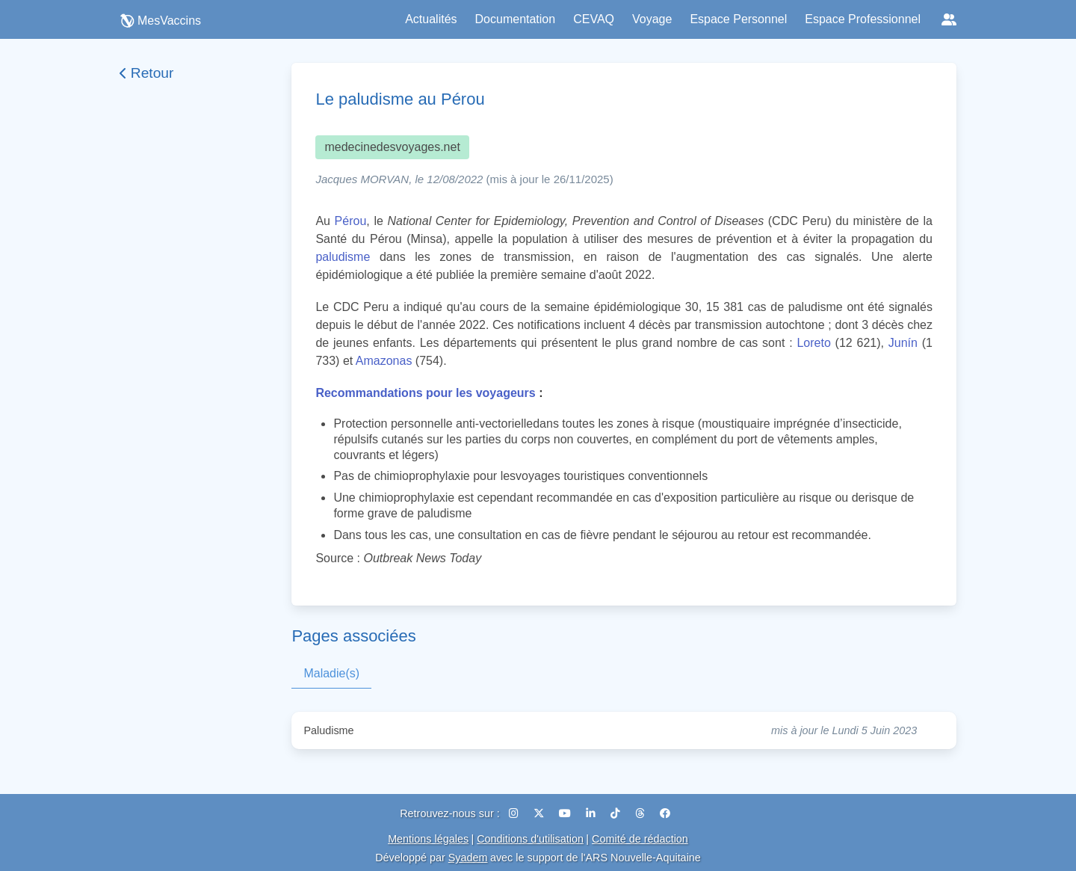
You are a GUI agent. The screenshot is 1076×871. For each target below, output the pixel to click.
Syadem (468, 858)
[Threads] (641, 813)
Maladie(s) (331, 673)
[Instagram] (515, 813)
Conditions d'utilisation (530, 839)
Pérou (351, 221)
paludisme (342, 256)
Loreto (813, 342)
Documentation (515, 19)
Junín (903, 342)
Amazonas (384, 360)
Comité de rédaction (640, 839)
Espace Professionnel (863, 19)
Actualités (431, 19)
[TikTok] (617, 813)
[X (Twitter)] (540, 813)
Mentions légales (428, 839)
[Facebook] (665, 813)
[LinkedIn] (592, 813)
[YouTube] (566, 813)
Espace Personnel (738, 19)
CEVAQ (593, 19)
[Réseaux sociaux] (949, 19)
